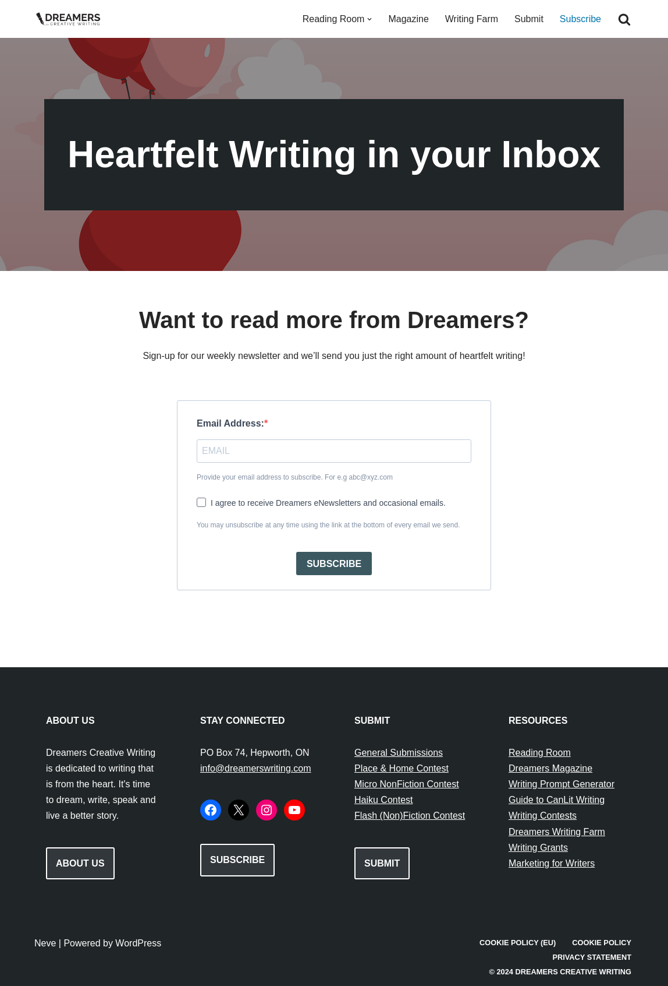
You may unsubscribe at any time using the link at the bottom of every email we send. (328, 525)
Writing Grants (538, 848)
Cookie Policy (601, 942)
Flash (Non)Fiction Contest (409, 816)
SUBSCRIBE (334, 564)
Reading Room (540, 753)
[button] (369, 19)
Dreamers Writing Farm (557, 832)
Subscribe (580, 19)
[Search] (624, 19)
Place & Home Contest (401, 768)
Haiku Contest (383, 800)
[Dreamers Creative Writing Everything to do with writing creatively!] (72, 18)
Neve (45, 943)
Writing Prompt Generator (561, 784)
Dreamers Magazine (550, 768)
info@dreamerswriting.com (255, 768)
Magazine (408, 19)
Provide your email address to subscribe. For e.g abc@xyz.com (295, 477)
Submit (528, 19)
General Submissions (398, 753)
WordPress (138, 943)
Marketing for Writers (552, 863)
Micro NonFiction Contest (406, 784)
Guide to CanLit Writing (557, 800)
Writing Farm (471, 19)
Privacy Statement (591, 957)
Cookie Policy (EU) (517, 942)
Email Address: (230, 423)
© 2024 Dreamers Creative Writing (560, 971)
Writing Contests (543, 816)
